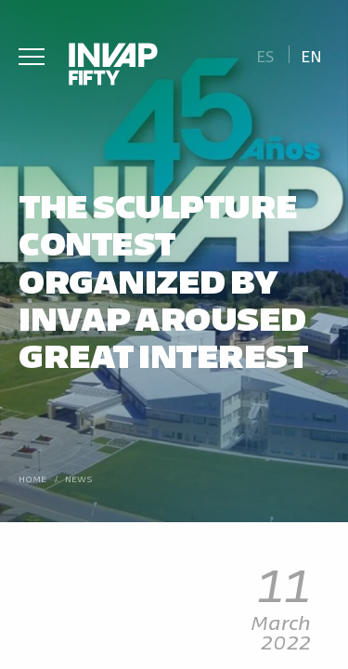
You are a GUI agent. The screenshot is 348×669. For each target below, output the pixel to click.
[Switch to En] (312, 54)
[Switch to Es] (265, 54)
